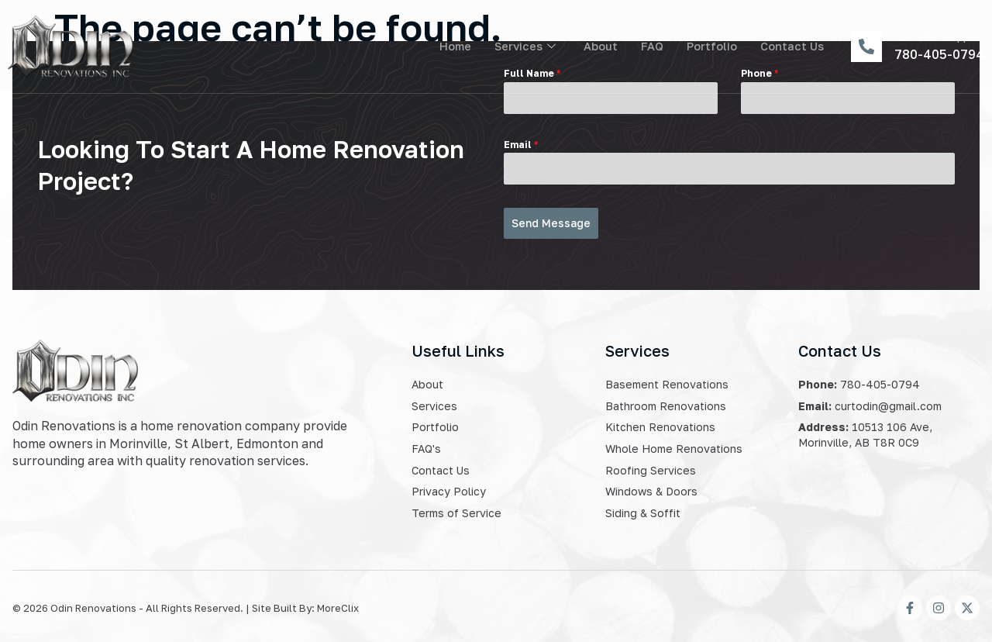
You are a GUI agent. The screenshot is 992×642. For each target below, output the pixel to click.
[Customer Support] (866, 46)
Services (522, 46)
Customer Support (939, 36)
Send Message (551, 223)
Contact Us (792, 47)
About (598, 47)
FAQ (650, 47)
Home (450, 47)
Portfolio (710, 47)
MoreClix (338, 604)
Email (521, 144)
